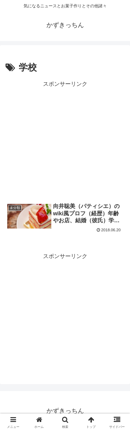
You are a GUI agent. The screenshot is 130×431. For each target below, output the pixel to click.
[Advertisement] (65, 140)
